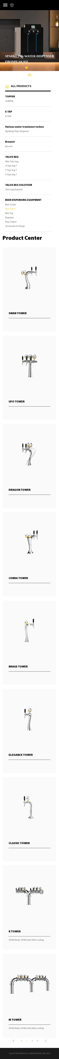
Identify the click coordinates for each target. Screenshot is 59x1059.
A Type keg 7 (11, 166)
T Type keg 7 (11, 170)
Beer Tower (10, 209)
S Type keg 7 (11, 174)
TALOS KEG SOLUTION (18, 185)
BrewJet (10, 142)
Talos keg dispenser (13, 189)
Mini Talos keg (11, 162)
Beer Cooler (10, 205)
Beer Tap (9, 213)
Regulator (9, 218)
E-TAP (8, 112)
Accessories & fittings (15, 226)
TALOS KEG (12, 157)
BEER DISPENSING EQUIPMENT (23, 200)
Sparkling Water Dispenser (17, 131)
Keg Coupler (11, 222)
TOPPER (10, 96)
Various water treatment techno (24, 127)
